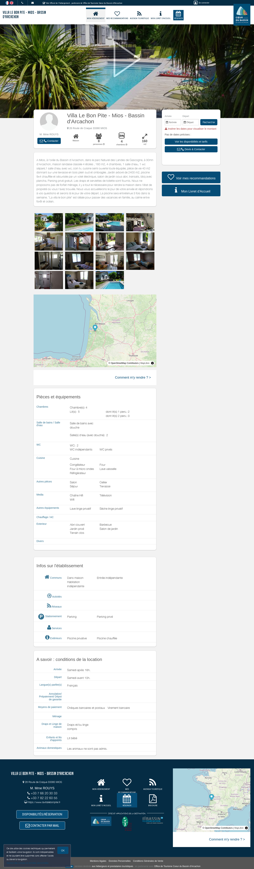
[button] (49, 141)
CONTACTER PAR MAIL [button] (42, 825)
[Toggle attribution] (152, 363)
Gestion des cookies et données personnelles (28, 863)
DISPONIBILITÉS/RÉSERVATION (42, 814)
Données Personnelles (120, 861)
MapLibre (144, 363)
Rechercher (209, 122)
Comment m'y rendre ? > (133, 377)
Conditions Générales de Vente (148, 861)
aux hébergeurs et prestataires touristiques (112, 866)
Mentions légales (98, 861)
